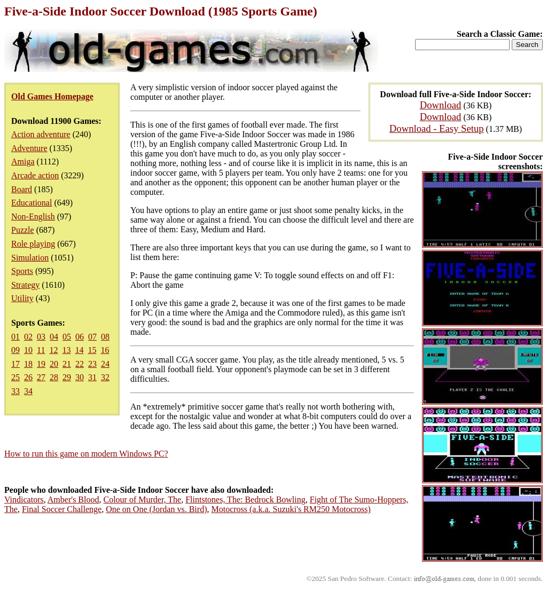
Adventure (29, 148)
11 (41, 350)
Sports (22, 271)
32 (105, 377)
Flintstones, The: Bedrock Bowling (245, 499)
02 (28, 336)
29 (66, 377)
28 (54, 377)
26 (28, 377)
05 (66, 336)
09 (15, 350)
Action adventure (41, 134)
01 (15, 336)
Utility (22, 298)
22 (79, 363)
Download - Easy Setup (436, 128)
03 (41, 336)
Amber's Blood (73, 499)
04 (54, 336)
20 (54, 363)
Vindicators (24, 499)
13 (66, 350)
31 (92, 377)
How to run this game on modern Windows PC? (86, 453)
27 (41, 377)
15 (92, 350)
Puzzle (22, 229)
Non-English (33, 216)
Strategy (25, 284)
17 (15, 363)
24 (105, 363)
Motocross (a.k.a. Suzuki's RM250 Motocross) (290, 509)
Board (21, 189)
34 (28, 391)
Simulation (30, 257)
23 (92, 363)
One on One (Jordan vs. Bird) (156, 509)
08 (105, 336)
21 (66, 363)
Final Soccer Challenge (61, 509)
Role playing (33, 243)
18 (28, 363)
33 (15, 391)
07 (92, 336)
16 (104, 350)
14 (79, 350)
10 (28, 350)
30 (79, 377)
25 (15, 377)
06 (79, 336)
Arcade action (35, 175)
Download (441, 105)
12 (53, 350)
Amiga (23, 161)
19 (41, 363)
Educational (31, 202)
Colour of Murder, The (142, 499)
